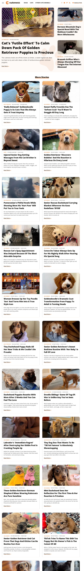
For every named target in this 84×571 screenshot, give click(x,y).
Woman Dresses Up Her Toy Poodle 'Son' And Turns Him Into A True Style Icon (69, 202)
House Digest (69, 554)
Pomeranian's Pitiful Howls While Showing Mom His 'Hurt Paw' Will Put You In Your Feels (41, 154)
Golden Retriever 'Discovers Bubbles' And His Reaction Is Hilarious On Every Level (13, 154)
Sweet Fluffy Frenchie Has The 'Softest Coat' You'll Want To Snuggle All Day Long (41, 103)
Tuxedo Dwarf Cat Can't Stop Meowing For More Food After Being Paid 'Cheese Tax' (13, 451)
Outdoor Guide (51, 556)
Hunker (77, 554)
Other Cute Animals (42, 3)
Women (61, 559)
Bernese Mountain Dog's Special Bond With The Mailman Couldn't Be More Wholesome (69, 31)
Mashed (26, 556)
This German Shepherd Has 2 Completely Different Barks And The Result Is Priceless (41, 451)
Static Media (33, 548)
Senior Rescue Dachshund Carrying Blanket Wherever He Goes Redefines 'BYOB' (69, 154)
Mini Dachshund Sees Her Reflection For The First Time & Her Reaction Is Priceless (69, 350)
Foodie (24, 554)
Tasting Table (25, 559)
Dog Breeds (60, 24)
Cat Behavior (5, 39)
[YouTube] (64, 3)
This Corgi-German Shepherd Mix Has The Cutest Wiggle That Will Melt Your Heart (68, 500)
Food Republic (32, 554)
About (35, 545)
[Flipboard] (67, 3)
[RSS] (70, 3)
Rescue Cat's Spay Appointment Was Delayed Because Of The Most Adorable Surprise (13, 204)
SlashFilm (74, 556)
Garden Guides (41, 554)
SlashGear (14, 559)
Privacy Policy (45, 545)
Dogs (26, 3)
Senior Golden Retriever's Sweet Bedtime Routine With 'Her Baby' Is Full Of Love (69, 253)
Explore (19, 554)
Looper (21, 556)
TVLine (56, 559)
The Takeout (49, 559)
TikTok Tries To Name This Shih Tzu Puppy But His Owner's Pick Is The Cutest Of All (41, 400)
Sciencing (67, 556)
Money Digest (34, 556)
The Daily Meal (34, 559)
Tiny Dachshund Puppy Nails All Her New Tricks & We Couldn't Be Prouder (41, 252)
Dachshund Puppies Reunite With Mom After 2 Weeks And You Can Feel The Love (14, 301)
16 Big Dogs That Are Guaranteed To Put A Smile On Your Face (69, 448)
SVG (19, 559)
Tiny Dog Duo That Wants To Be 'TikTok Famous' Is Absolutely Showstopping (14, 350)
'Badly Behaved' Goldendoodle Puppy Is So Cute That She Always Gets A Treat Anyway (14, 105)
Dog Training (7, 97)
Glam (48, 554)
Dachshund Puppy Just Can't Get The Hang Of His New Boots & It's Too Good (14, 499)
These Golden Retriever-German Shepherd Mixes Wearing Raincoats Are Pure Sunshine (40, 352)
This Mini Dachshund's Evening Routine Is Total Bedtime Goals (69, 400)
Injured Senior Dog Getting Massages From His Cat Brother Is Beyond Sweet (69, 103)
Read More (5, 66)
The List (42, 559)
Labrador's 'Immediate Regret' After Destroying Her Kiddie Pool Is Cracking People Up (69, 302)
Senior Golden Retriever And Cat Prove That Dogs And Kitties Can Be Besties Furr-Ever (14, 401)
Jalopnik (15, 556)
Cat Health (6, 196)
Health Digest (60, 554)
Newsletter (77, 3)
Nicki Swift (42, 556)
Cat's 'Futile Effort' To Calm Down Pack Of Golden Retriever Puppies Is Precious (28, 48)
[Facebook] (62, 3)
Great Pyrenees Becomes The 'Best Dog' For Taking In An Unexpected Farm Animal (41, 500)
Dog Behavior (35, 146)
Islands (9, 556)
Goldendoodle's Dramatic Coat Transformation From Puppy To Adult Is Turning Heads (14, 253)
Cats (31, 3)
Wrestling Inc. (69, 559)
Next (45, 531)
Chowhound (12, 554)
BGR (6, 554)
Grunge (53, 554)
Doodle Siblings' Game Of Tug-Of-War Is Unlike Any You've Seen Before (41, 301)
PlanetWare (60, 556)
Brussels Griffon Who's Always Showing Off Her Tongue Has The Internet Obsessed (69, 63)
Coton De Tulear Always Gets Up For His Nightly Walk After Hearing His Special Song (40, 204)
